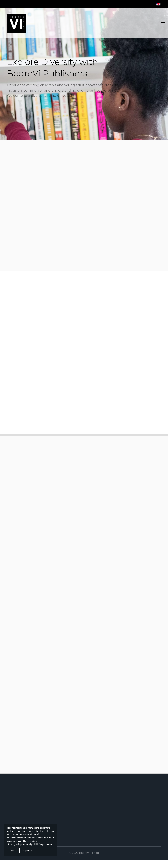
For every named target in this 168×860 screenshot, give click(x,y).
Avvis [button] (11, 851)
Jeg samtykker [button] (28, 851)
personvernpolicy (14, 838)
